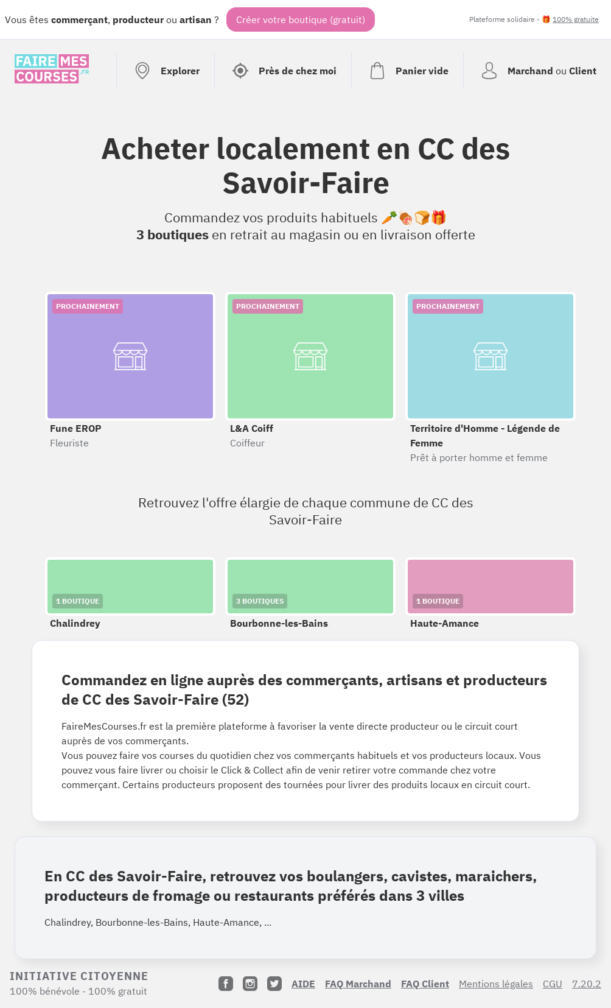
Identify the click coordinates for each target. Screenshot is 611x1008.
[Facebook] (225, 983)
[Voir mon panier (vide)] (407, 70)
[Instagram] (250, 983)
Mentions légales (496, 984)
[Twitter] (274, 983)
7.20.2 (586, 984)
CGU (552, 984)
